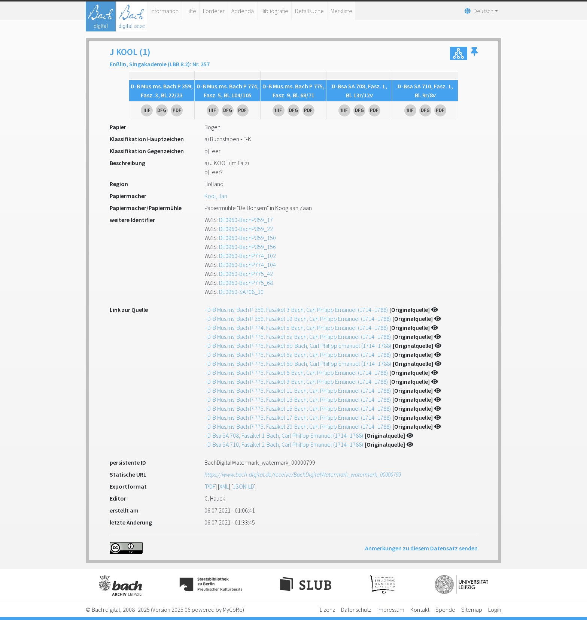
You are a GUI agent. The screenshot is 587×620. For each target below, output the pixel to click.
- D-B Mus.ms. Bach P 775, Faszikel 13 (297, 399)
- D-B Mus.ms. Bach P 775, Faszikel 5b (297, 345)
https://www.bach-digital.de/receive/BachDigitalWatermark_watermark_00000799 (302, 474)
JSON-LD (243, 486)
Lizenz (327, 609)
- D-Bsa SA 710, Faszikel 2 (283, 444)
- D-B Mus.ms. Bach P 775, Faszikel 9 (296, 381)
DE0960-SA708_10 (241, 291)
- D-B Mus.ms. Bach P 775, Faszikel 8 (296, 372)
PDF (210, 486)
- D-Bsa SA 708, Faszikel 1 (283, 435)
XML (224, 486)
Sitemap (471, 609)
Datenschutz (356, 609)
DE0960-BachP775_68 (246, 282)
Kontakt (419, 609)
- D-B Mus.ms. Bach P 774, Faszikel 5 (296, 327)
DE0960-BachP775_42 (246, 273)
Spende (445, 609)
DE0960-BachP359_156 (247, 246)
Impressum (390, 609)
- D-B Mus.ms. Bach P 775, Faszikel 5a (297, 336)
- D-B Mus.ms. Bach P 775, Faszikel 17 (297, 417)
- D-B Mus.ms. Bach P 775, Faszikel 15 (297, 408)
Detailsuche (309, 11)
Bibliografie (274, 11)
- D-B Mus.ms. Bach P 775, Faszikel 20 (297, 426)
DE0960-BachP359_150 (247, 237)
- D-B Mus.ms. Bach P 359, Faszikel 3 (296, 309)
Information (164, 11)
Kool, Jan (215, 196)
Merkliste (341, 11)
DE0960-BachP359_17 (246, 220)
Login (494, 609)
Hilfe (190, 11)
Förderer (214, 11)
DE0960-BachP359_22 (246, 228)
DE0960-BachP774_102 (247, 255)
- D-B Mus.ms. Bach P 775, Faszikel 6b (297, 363)
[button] (474, 53)
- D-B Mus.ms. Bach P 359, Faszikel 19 (297, 318)
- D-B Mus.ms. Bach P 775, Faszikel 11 (297, 390)
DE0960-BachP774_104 (247, 264)
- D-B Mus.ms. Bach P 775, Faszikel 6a (297, 354)
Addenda (242, 11)
